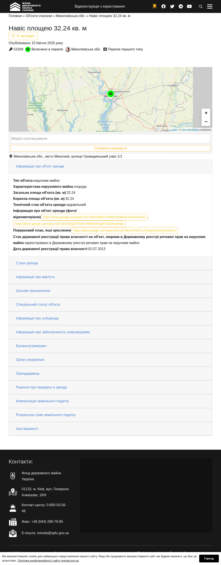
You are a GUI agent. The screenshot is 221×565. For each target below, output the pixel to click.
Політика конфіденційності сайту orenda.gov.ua (48, 560)
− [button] (206, 121)
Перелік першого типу (125, 49)
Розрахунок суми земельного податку (46, 415)
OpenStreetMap (190, 129)
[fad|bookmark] (155, 6)
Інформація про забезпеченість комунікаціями (53, 332)
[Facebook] (163, 6)
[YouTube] (189, 6)
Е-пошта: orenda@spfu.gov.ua (45, 533)
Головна (15, 16)
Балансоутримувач (31, 346)
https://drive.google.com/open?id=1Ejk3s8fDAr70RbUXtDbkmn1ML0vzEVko (94, 217)
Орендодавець (28, 373)
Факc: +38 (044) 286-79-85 (42, 521)
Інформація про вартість (35, 277)
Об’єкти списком (39, 16)
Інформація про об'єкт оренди (40, 166)
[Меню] (209, 6)
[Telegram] (181, 6)
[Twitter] (172, 6)
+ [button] (206, 113)
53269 (18, 49)
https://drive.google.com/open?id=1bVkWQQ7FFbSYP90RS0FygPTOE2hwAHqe (69, 223)
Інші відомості (27, 428)
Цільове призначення (33, 291)
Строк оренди (27, 263)
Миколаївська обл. (70, 16)
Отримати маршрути (110, 148)
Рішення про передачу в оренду (41, 387)
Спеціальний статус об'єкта (38, 304)
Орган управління (30, 360)
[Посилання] (25, 6)
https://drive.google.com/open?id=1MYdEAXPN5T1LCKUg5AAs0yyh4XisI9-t (125, 230)
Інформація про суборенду (37, 318)
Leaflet (173, 129)
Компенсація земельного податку (42, 401)
